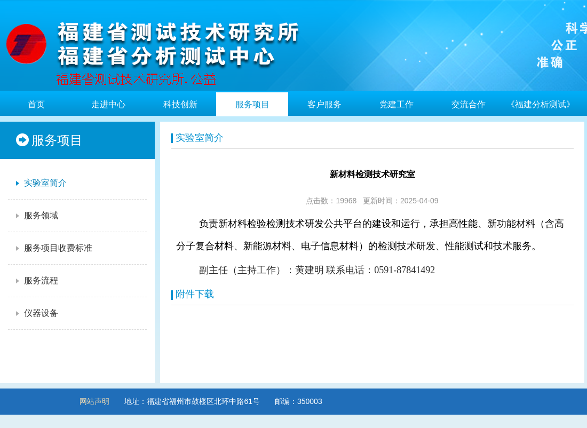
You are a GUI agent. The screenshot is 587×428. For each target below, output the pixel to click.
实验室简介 (40, 183)
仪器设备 (35, 313)
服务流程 (35, 280)
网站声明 (94, 401)
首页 (36, 104)
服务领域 (35, 215)
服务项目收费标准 (52, 248)
